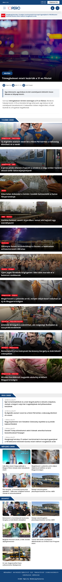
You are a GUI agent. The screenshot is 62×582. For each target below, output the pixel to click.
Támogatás (53, 2)
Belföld (7, 73)
